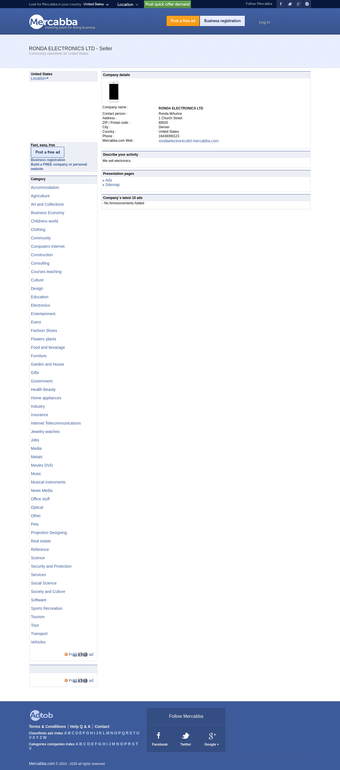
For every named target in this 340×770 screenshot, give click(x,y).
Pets (35, 524)
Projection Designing (49, 532)
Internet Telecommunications (56, 423)
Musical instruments (48, 482)
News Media (42, 490)
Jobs (35, 440)
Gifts (35, 372)
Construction (42, 255)
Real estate (41, 541)
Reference (40, 549)
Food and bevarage (48, 347)
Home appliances (46, 398)
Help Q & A (80, 726)
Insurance (39, 414)
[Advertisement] (57, 113)
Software (38, 600)
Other (36, 516)
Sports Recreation (46, 608)
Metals (36, 457)
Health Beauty (43, 389)
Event (36, 322)
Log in (264, 22)
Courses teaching (46, 271)
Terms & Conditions (47, 726)
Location (125, 4)
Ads (108, 180)
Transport (39, 633)
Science (38, 558)
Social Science (44, 583)
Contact (102, 726)
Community (41, 238)
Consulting (40, 263)
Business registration (222, 21)
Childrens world (44, 221)
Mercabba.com (42, 763)
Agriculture (40, 196)
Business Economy (47, 212)
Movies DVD (42, 465)
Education (39, 297)
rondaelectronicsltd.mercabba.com (189, 141)
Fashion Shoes (44, 330)
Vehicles (38, 642)
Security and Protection (51, 566)
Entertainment (43, 313)
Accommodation (45, 187)
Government (42, 381)
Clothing (38, 229)
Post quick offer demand (167, 4)
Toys (35, 625)
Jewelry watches (45, 431)
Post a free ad (183, 21)
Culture (37, 280)
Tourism (38, 617)
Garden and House (47, 364)
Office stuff (40, 499)
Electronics (40, 305)
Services (38, 574)
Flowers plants (43, 339)
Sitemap (112, 184)
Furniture (39, 356)
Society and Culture (48, 591)
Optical (37, 507)
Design (37, 288)
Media (36, 448)
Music (36, 473)
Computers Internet (48, 246)
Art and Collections (47, 204)
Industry (38, 406)
